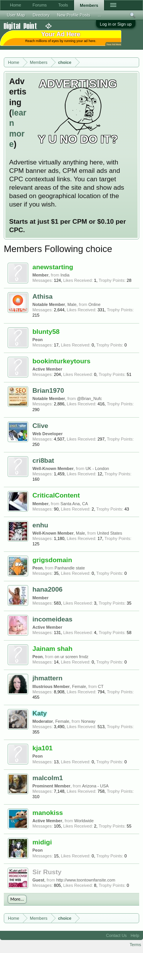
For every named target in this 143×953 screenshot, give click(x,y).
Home (15, 5)
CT (101, 686)
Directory (41, 15)
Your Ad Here (113, 44)
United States (109, 533)
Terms (135, 944)
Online (94, 304)
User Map (16, 15)
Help (134, 935)
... (99, 15)
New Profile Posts (73, 15)
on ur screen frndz (71, 656)
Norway (88, 721)
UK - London (97, 468)
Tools (63, 5)
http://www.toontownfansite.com (85, 880)
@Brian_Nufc (89, 398)
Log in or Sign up (116, 24)
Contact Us (116, 935)
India (64, 275)
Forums (39, 5)
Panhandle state (70, 568)
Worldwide (83, 820)
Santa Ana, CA (74, 503)
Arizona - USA (95, 786)
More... (17, 899)
